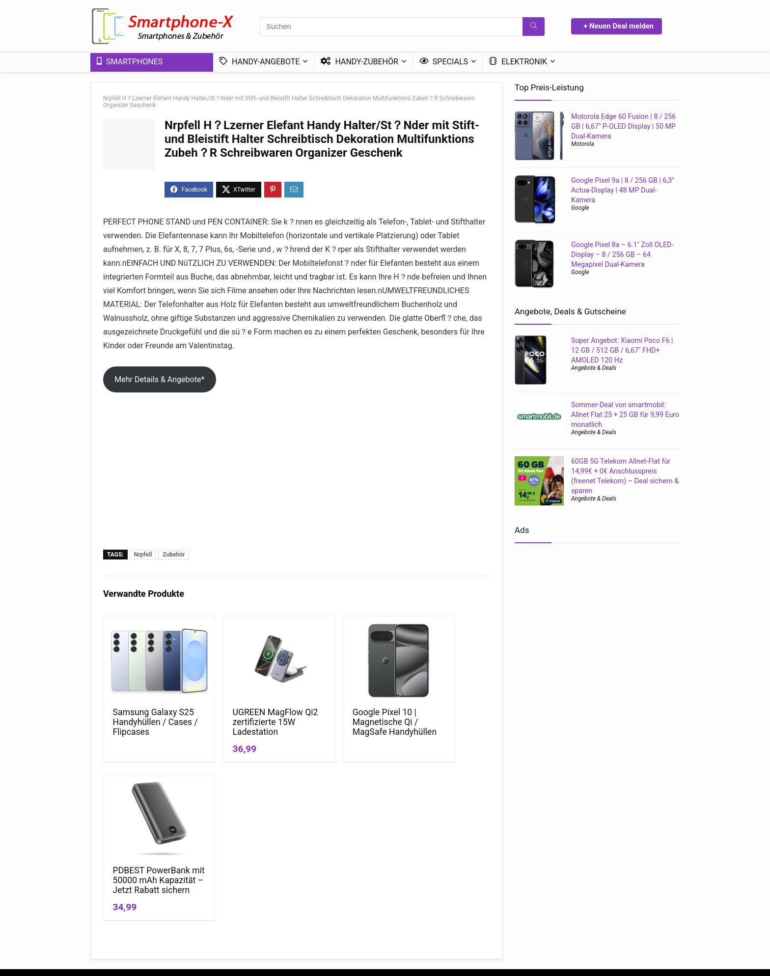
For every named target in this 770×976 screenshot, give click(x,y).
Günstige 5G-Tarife (619, 881)
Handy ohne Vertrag (525, 894)
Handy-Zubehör (359, 61)
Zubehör (174, 554)
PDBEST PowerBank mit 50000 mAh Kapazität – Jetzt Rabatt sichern (442, 731)
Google (580, 207)
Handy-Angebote (260, 61)
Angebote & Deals (593, 367)
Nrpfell (143, 554)
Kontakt (304, 908)
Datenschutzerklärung (326, 881)
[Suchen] (533, 26)
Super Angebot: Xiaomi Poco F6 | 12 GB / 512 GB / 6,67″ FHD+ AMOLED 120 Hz (622, 350)
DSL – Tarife (609, 908)
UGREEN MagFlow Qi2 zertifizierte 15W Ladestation (247, 722)
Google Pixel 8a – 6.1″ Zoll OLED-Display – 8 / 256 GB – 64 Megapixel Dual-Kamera (622, 254)
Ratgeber (402, 894)
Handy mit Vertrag (522, 881)
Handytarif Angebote (526, 908)
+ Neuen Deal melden (618, 26)
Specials (443, 61)
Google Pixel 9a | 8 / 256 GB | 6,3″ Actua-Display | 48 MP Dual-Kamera (622, 190)
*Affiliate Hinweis (319, 894)
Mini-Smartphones (416, 908)
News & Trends (411, 881)
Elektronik (518, 61)
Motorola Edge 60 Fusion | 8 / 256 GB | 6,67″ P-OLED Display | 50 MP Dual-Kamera (623, 126)
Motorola (582, 143)
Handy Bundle (612, 894)
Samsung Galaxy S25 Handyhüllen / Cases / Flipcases (148, 722)
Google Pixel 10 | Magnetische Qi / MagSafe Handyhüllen (343, 727)
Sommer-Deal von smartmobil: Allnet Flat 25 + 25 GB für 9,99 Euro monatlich (625, 414)
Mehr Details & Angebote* (159, 379)
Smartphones (130, 61)
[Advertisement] (296, 476)
